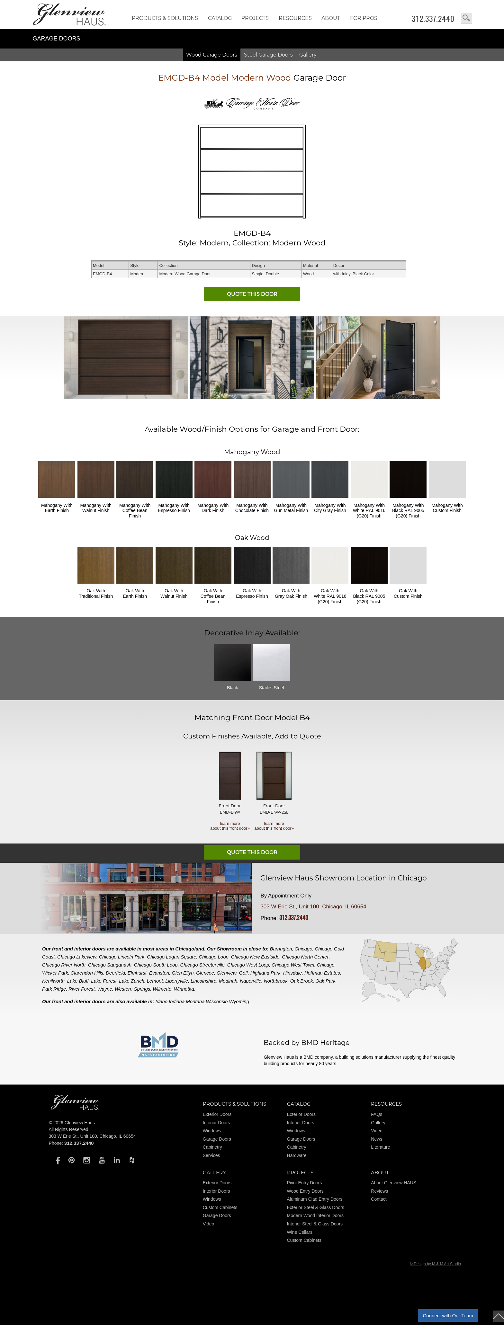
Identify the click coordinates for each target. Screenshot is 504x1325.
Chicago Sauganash (109, 964)
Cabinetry (212, 1147)
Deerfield (115, 973)
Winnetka (184, 989)
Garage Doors (217, 1139)
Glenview (227, 973)
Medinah (228, 981)
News (376, 1139)
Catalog (220, 18)
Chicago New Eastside (255, 956)
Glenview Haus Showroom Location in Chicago (343, 878)
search (466, 18)
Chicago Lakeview (76, 956)
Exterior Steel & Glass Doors (315, 1207)
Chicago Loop (214, 956)
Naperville (250, 981)
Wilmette (162, 989)
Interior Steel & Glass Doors (315, 1223)
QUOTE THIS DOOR (252, 294)
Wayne (104, 989)
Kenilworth (53, 981)
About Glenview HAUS (393, 1182)
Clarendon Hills (87, 973)
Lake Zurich (131, 981)
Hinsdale (292, 973)
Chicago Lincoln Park (122, 956)
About (330, 18)
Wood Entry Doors (305, 1191)
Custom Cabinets (220, 1207)
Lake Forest (103, 981)
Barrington (281, 948)
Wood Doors (211, 55)
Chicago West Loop (248, 964)
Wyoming (239, 1001)
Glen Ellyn (183, 973)
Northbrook (276, 981)
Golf (243, 973)
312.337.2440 (433, 18)
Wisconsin (217, 1001)
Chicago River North (64, 964)
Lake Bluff (78, 981)
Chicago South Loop (156, 964)
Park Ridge (54, 989)
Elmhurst (137, 973)
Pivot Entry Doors (304, 1182)
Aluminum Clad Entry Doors (315, 1199)
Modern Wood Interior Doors (315, 1215)
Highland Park (265, 973)
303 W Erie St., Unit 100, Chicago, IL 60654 (313, 907)
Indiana (176, 1001)
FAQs (376, 1114)
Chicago (303, 948)
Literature (380, 1147)
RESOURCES (295, 18)
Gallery (308, 55)
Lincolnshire (203, 981)
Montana (195, 1001)
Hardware (297, 1155)
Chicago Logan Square (171, 956)
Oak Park (325, 981)
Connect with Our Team (448, 1315)
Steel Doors (268, 55)
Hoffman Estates (322, 973)
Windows (212, 1130)
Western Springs (132, 989)
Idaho (162, 1001)
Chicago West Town (293, 964)
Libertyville (176, 981)
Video (376, 1130)
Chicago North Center (305, 956)
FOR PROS (363, 18)
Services (211, 1155)
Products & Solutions (165, 18)
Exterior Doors (217, 1114)
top (498, 1316)
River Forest (81, 989)
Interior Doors (216, 1122)
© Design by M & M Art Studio (435, 1264)
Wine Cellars (299, 1232)
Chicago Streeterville (202, 964)
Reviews (379, 1191)
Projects (255, 18)
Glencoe (205, 973)
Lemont (155, 981)
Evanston (159, 973)
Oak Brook (301, 981)
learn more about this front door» (230, 826)
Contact (378, 1199)
